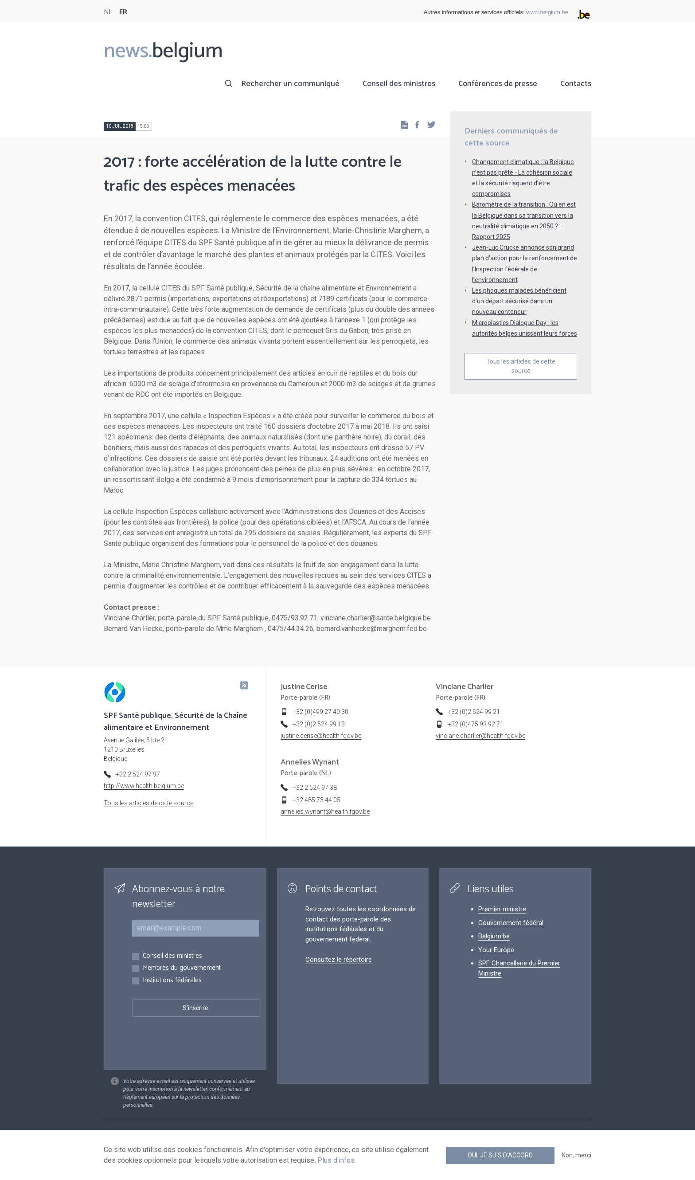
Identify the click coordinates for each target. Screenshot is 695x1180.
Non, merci (576, 1155)
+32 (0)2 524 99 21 (474, 711)
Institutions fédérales (172, 981)
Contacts (575, 83)
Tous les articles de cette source (520, 366)
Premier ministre (502, 909)
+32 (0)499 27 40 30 (320, 711)
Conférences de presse (497, 83)
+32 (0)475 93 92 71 (476, 724)
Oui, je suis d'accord (500, 1155)
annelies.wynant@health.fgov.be (325, 811)
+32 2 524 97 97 (138, 774)
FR (123, 12)
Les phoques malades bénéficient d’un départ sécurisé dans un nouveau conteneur (519, 301)
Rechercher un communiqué (290, 83)
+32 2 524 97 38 (315, 787)
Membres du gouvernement (182, 968)
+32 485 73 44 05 (316, 800)
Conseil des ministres (399, 83)
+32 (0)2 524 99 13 (319, 724)
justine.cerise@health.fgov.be (321, 735)
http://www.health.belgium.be (144, 785)
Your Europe (496, 950)
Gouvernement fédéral (510, 923)
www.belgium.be (547, 12)
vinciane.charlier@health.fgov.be (480, 735)
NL (108, 12)
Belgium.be (494, 936)
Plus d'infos (336, 1160)
